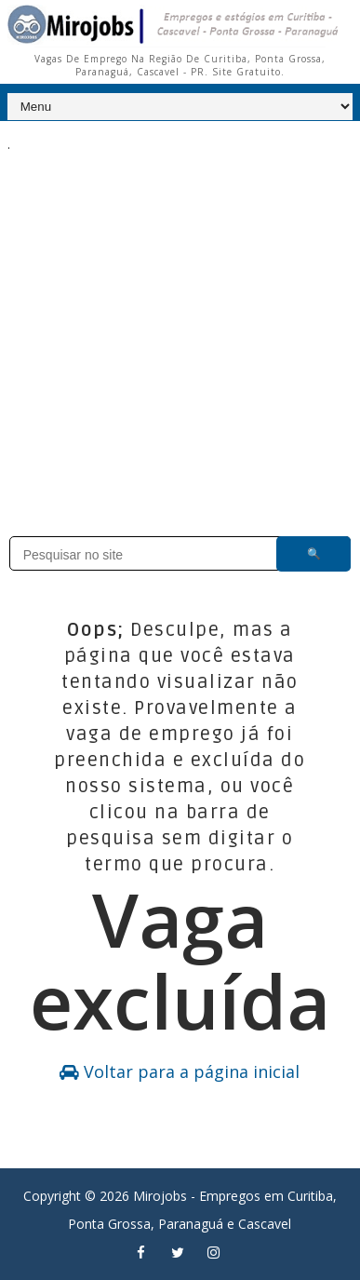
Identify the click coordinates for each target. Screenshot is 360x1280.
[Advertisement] (180, 333)
